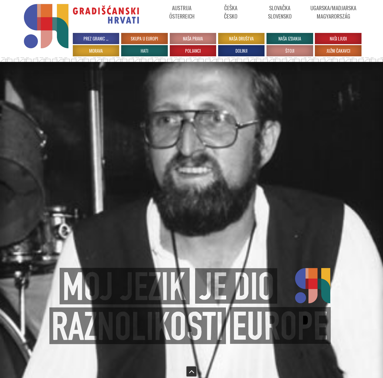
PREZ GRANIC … (96, 38)
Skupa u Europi (144, 38)
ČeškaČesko (230, 12)
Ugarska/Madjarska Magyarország (333, 12)
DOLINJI (241, 51)
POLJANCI (193, 51)
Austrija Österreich (181, 12)
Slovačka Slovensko (280, 12)
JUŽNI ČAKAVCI (338, 51)
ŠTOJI (289, 51)
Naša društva (241, 38)
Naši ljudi (338, 38)
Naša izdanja (289, 38)
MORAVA (96, 51)
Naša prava (193, 38)
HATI (144, 51)
